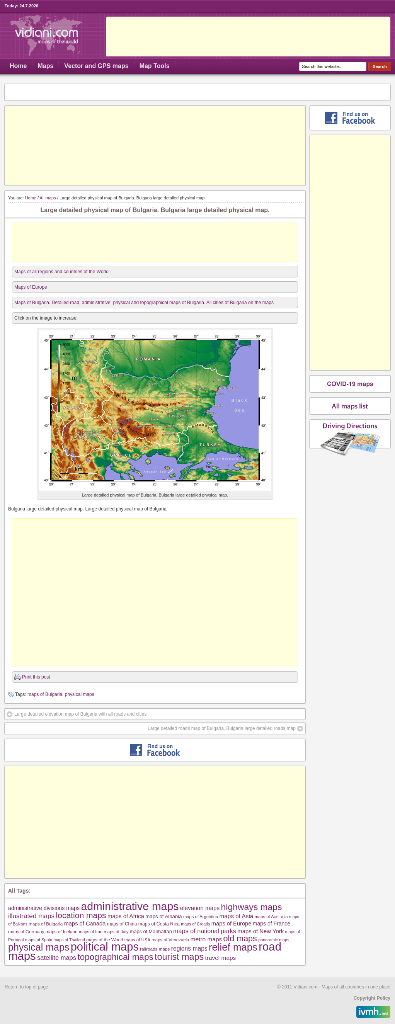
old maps (240, 938)
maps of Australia (271, 916)
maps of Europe (231, 923)
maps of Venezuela (170, 939)
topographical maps (115, 957)
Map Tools (155, 66)
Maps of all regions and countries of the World (61, 271)
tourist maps (179, 957)
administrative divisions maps (44, 908)
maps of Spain (38, 939)
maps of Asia (237, 916)
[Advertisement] (155, 146)
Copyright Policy (372, 998)
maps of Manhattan (151, 931)
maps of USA (137, 939)
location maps (81, 915)
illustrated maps (31, 916)
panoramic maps (273, 939)
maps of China (122, 924)
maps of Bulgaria (44, 694)
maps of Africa (125, 916)
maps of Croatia (195, 924)
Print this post (36, 677)
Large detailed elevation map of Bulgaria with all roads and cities (80, 714)
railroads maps (155, 948)
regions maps (189, 948)
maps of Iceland (62, 931)
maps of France (271, 923)
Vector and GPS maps (96, 66)
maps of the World (104, 939)
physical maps (79, 694)
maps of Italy (116, 931)
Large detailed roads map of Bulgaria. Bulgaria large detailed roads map (222, 728)
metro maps (206, 939)
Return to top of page (26, 987)
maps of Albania (163, 916)
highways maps (251, 907)
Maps (45, 66)
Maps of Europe (30, 287)
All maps (48, 198)
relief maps (233, 947)
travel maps (220, 957)
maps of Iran (90, 931)
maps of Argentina (200, 916)
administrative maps (130, 906)
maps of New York (260, 931)
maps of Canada (85, 923)
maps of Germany (26, 931)
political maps (105, 947)
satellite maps (56, 957)
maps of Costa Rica (159, 924)
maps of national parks (204, 930)
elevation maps (200, 908)
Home (18, 66)
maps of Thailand (69, 939)
